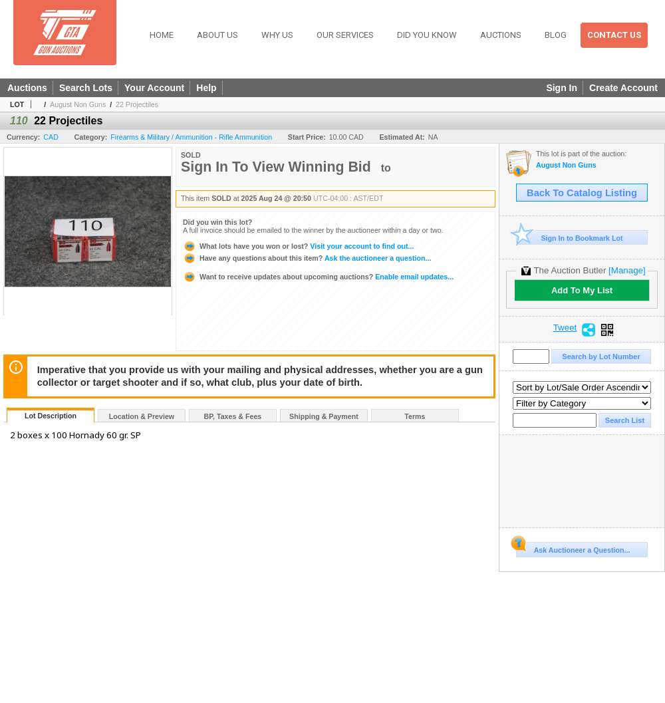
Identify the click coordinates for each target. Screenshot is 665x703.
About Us (217, 35)
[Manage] (627, 270)
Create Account (623, 87)
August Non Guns (78, 104)
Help (206, 87)
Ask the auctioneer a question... (307, 258)
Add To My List (581, 290)
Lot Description (50, 416)
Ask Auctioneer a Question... (573, 548)
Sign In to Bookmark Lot (569, 237)
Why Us (277, 35)
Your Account (154, 87)
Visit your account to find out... (298, 246)
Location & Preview (141, 416)
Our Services (345, 35)
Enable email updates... (318, 277)
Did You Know (427, 35)
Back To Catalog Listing (582, 193)
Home (162, 35)
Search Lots (85, 87)
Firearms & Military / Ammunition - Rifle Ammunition (191, 137)
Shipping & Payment (323, 416)
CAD (51, 137)
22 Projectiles (137, 104)
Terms (414, 416)
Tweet (565, 328)
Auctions (500, 35)
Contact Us (614, 35)
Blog (556, 35)
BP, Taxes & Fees (233, 416)
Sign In (561, 87)
